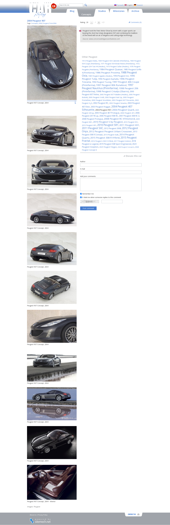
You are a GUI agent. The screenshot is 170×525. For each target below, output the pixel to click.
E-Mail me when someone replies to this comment (101, 197)
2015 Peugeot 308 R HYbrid (105, 137)
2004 (40, 23)
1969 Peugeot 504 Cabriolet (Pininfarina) (113, 61)
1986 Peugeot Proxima (107, 72)
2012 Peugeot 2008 (112, 128)
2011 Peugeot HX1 (129, 125)
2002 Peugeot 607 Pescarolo (123, 100)
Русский (120, 5)
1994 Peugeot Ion (121, 76)
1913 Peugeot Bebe (89, 61)
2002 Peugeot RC (100, 103)
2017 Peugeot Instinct (122, 141)
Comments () (136, 22)
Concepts (34, 23)
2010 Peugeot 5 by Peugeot (108, 121)
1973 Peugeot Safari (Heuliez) (117, 66)
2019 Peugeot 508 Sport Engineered (115, 144)
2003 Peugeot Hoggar (100, 106)
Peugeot (46, 23)
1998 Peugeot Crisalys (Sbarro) (112, 91)
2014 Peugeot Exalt (111, 135)
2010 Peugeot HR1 (89, 125)
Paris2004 (52, 23)
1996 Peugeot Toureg (101, 82)
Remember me (88, 194)
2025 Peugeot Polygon (108, 147)
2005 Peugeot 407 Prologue (107, 113)
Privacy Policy (42, 515)
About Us (33, 515)
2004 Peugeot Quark (123, 109)
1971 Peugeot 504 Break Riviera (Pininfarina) (118, 64)
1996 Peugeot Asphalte (108, 79)
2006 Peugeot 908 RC (108, 116)
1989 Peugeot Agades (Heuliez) (100, 76)
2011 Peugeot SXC (92, 128)
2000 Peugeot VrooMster (101, 100)
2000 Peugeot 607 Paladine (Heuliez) (114, 94)
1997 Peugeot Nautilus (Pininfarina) (107, 86)
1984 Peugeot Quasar (111, 69)
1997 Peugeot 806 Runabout (111, 85)
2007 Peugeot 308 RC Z (129, 116)
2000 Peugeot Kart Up (113, 97)
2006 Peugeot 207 (127, 113)
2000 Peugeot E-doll (96, 97)
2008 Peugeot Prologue (92, 119)
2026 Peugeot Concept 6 (126, 147)
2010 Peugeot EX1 (131, 122)
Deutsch (140, 5)
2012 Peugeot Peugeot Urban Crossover (110, 131)
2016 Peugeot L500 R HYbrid (102, 141)
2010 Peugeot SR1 (107, 125)
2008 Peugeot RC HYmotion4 (119, 118)
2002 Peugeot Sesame (118, 103)
